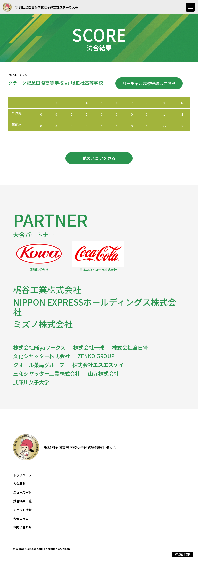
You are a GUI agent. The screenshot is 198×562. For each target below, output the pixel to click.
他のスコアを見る (99, 158)
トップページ (22, 475)
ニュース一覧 (22, 492)
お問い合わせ (22, 527)
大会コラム (21, 518)
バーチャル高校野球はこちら (149, 83)
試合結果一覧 (22, 501)
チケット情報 (22, 510)
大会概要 (19, 483)
